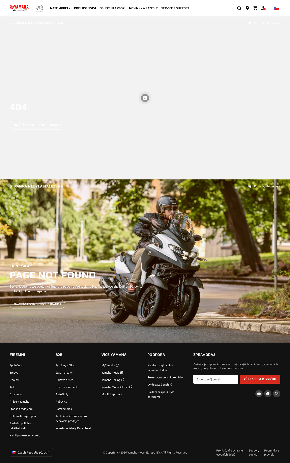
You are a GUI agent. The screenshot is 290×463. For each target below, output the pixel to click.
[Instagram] (276, 393)
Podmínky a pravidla (271, 452)
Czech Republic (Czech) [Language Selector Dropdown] (30, 452)
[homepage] (19, 8)
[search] (239, 8)
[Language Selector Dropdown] (276, 8)
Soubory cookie (254, 452)
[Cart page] (255, 8)
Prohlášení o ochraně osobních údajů (229, 452)
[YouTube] (259, 393)
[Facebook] (267, 393)
